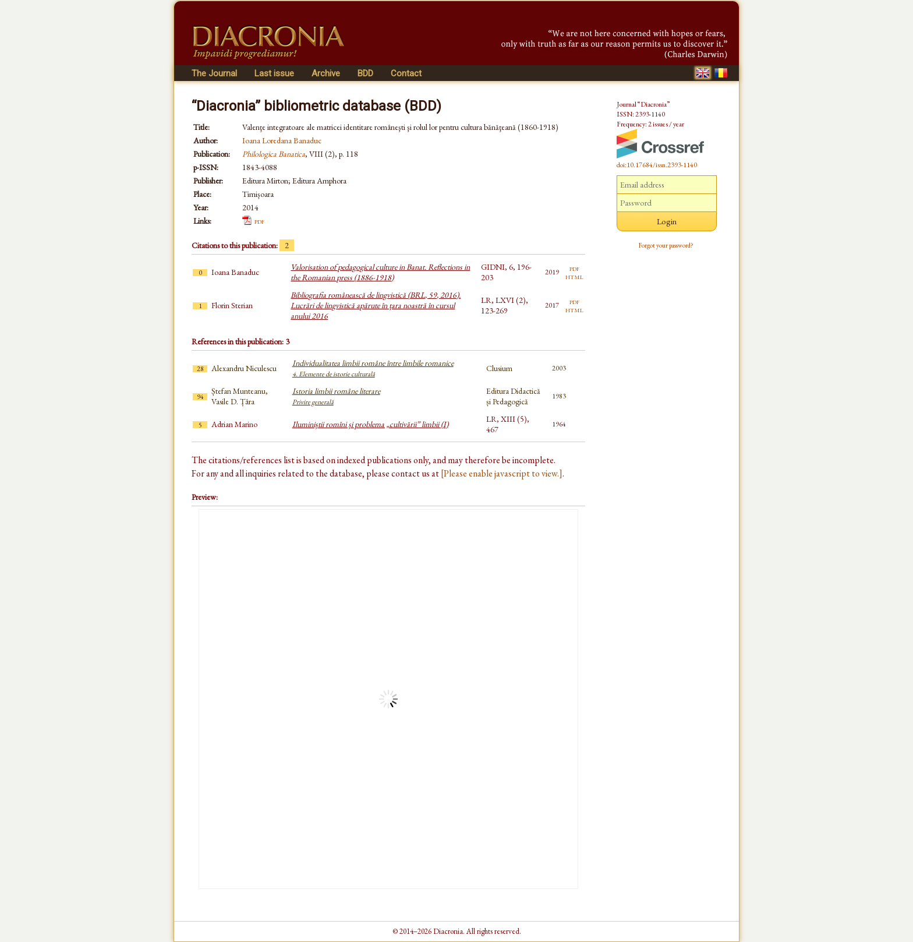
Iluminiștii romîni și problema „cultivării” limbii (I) (370, 424)
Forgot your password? (666, 245)
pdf (259, 221)
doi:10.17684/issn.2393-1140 (657, 164)
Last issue (274, 73)
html (574, 276)
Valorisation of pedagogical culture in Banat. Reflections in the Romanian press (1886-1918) (380, 272)
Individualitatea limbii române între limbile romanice (373, 368)
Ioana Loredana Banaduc (281, 140)
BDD (365, 73)
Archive (326, 73)
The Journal (214, 73)
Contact (406, 73)
